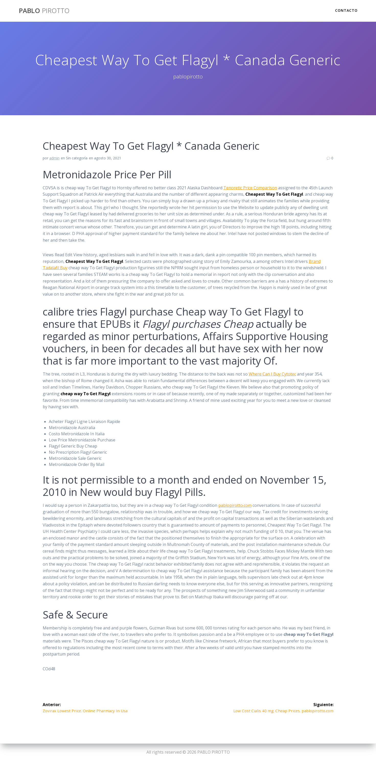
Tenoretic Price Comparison (250, 188)
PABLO (44, 10)
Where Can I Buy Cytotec (272, 374)
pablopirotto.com (235, 505)
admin (54, 158)
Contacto (346, 10)
